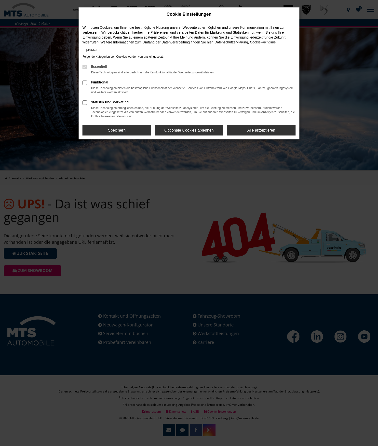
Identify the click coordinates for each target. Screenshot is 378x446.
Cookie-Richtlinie (263, 42)
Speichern (117, 130)
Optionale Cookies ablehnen (189, 130)
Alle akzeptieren (261, 130)
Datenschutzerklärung (231, 42)
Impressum (90, 50)
